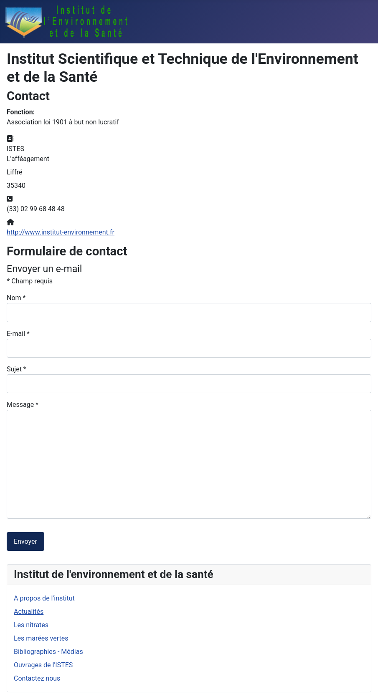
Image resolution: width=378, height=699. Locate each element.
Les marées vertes (41, 638)
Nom (16, 298)
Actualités (28, 612)
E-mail (18, 334)
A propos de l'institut (44, 598)
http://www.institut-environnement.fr (60, 232)
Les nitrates (31, 625)
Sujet (16, 369)
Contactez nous (37, 678)
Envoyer (25, 541)
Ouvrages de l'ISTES (43, 665)
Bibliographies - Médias (48, 652)
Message (22, 405)
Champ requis (30, 281)
